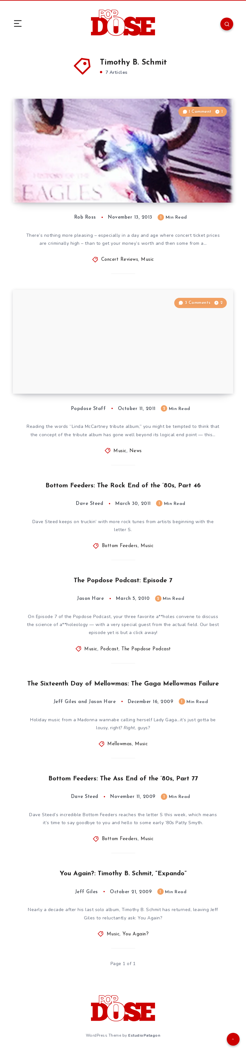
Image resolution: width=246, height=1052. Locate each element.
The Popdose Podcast (146, 649)
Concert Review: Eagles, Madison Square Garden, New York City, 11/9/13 (80, 185)
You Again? (135, 934)
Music (147, 259)
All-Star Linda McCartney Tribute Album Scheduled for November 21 (75, 376)
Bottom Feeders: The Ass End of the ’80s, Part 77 (123, 779)
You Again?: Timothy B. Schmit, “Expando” (123, 873)
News (135, 451)
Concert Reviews (119, 259)
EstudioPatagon (144, 1035)
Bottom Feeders (120, 546)
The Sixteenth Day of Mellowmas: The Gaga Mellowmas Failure (123, 684)
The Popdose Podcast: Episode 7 (123, 580)
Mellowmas (119, 744)
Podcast (109, 649)
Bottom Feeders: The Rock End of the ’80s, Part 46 (123, 486)
